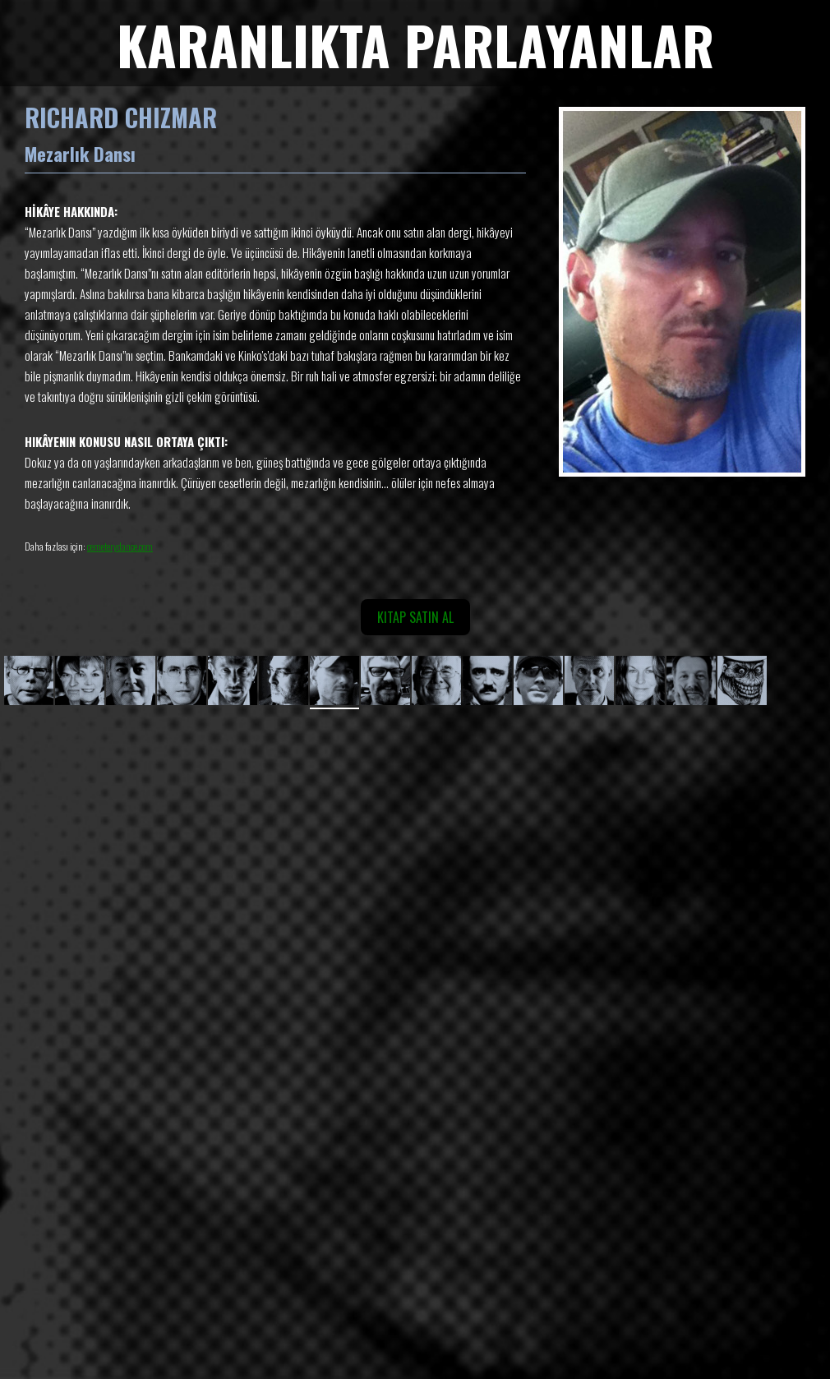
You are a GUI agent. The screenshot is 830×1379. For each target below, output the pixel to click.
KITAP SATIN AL (415, 617)
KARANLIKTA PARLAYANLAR (415, 44)
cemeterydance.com (120, 546)
